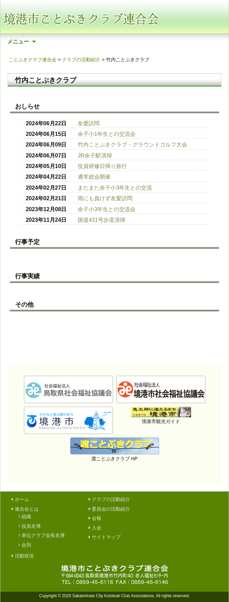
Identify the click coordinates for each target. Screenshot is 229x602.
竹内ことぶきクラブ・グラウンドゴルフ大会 (132, 145)
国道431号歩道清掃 (101, 220)
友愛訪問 (89, 123)
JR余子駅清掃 (95, 155)
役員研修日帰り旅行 (102, 166)
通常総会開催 (94, 177)
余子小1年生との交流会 (107, 134)
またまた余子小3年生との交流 (115, 188)
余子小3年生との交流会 (107, 209)
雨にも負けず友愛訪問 (105, 198)
